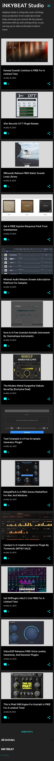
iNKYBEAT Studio (23, 5)
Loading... (5, 755)
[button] (49, 84)
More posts (27, 732)
